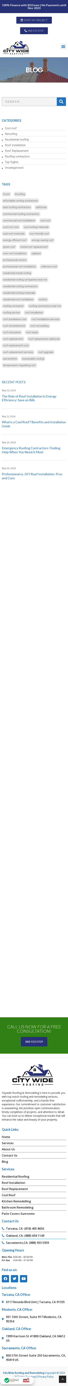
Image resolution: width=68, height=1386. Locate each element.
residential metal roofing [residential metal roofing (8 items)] (17, 273)
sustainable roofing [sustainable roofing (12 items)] (33, 358)
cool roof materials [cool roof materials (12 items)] (14, 233)
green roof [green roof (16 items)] (9, 246)
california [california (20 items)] (41, 207)
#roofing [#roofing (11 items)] (20, 194)
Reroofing (11, 134)
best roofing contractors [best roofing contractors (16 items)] (17, 207)
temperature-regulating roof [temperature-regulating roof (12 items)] (19, 365)
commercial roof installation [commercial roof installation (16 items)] (19, 220)
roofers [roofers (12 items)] (43, 299)
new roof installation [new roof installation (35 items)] (14, 253)
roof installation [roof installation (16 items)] (34, 312)
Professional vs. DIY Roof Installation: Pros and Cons (32, 476)
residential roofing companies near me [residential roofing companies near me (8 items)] (25, 279)
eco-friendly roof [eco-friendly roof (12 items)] (39, 233)
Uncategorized (14, 167)
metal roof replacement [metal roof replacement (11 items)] (34, 246)
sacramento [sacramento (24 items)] (10, 358)
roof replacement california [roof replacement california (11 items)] (44, 338)
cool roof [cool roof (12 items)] (45, 220)
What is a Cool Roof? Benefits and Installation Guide (34, 424)
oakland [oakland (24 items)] (36, 253)
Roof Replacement (16, 151)
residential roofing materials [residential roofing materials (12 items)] (19, 292)
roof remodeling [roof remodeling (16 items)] (39, 325)
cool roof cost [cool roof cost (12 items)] (11, 227)
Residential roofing (17, 139)
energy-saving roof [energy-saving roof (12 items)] (42, 240)
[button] (63, 46)
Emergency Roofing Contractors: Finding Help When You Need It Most (31, 450)
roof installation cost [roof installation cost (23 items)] (14, 319)
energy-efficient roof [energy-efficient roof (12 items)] (15, 240)
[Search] (61, 101)
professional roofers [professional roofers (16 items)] (14, 260)
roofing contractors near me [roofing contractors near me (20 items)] (45, 306)
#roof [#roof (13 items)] (6, 194)
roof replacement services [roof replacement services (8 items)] (18, 352)
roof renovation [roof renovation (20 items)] (12, 332)
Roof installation (15, 145)
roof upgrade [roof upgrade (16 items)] (45, 352)
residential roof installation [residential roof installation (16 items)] (18, 299)
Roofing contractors (17, 156)
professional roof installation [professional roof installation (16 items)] (19, 266)
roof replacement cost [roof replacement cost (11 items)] (16, 345)
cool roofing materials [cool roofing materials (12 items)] (36, 227)
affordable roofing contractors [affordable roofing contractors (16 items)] (20, 200)
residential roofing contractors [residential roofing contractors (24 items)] (20, 286)
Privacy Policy (46, 1376)
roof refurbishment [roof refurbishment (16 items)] (14, 325)
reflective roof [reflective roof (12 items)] (49, 266)
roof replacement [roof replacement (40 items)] (13, 338)
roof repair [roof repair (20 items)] (32, 332)
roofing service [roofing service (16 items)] (11, 312)
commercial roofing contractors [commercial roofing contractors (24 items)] (21, 214)
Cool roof (11, 128)
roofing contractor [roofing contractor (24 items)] (13, 306)
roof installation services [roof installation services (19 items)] (45, 319)
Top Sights (11, 162)
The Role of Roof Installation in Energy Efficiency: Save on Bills (29, 398)
